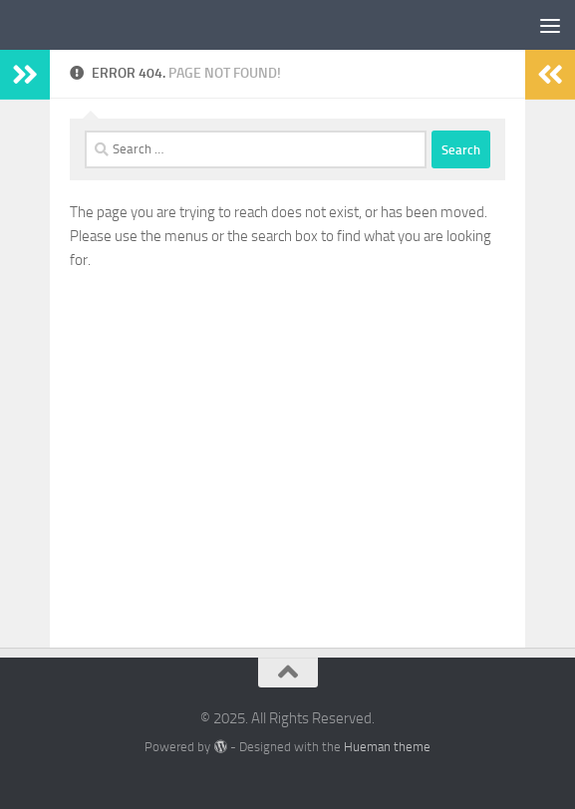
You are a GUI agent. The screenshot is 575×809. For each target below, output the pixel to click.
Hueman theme (387, 746)
